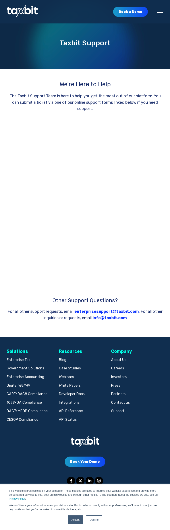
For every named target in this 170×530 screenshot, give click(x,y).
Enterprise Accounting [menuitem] (25, 377)
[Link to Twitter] (80, 481)
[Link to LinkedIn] (89, 481)
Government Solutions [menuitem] (25, 368)
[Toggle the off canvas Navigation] (160, 11)
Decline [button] (94, 519)
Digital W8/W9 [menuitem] (18, 385)
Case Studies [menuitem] (70, 368)
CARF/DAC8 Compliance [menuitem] (27, 394)
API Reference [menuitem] (71, 411)
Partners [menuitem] (118, 394)
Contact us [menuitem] (120, 402)
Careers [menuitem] (117, 368)
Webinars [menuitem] (66, 377)
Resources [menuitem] (70, 351)
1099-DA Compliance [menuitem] (24, 402)
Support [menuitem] (117, 411)
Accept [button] (75, 519)
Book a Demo (130, 11)
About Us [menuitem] (118, 360)
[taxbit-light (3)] (22, 11)
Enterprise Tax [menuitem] (19, 360)
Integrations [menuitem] (69, 402)
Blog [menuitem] (62, 360)
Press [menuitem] (115, 385)
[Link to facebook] (71, 481)
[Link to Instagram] (99, 481)
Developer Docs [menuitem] (72, 394)
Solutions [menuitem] (17, 351)
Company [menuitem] (121, 351)
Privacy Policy (17, 498)
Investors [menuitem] (119, 377)
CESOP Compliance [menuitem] (22, 419)
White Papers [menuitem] (70, 385)
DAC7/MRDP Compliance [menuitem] (27, 411)
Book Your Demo (85, 461)
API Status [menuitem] (68, 419)
